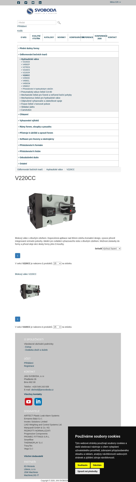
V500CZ (26, 86)
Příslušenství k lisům (30, 151)
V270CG (26, 67)
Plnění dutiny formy (29, 48)
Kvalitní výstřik (36, 37)
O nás (23, 37)
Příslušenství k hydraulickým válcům (38, 89)
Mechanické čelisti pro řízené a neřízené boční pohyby (46, 95)
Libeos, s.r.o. (30, 469)
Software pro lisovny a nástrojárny (37, 139)
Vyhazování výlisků (29, 120)
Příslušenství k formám (31, 145)
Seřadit (98, 248)
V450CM (26, 83)
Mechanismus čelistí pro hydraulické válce (40, 98)
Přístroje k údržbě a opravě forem (36, 133)
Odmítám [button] (97, 465)
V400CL (26, 81)
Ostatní (23, 163)
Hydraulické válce (30, 59)
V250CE (26, 78)
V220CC (26, 75)
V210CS (26, 70)
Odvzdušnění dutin (29, 157)
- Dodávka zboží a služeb (36, 350)
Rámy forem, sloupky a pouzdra (35, 126)
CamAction (26, 110)
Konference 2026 (99, 37)
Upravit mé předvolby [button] (87, 471)
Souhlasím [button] (83, 465)
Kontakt (112, 37)
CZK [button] (115, 2)
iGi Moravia (29, 466)
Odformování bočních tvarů (33, 54)
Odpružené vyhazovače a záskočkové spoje (41, 101)
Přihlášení (22, 26)
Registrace (29, 366)
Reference (87, 37)
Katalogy (49, 37)
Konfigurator (74, 37)
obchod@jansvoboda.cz (42, 389)
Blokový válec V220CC (25, 274)
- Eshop (27, 347)
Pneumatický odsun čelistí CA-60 (36, 92)
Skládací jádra (28, 107)
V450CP (26, 64)
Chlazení (24, 114)
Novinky (62, 37)
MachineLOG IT (31, 475)
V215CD (26, 62)
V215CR (26, 73)
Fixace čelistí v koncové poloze (35, 104)
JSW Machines (31, 472)
